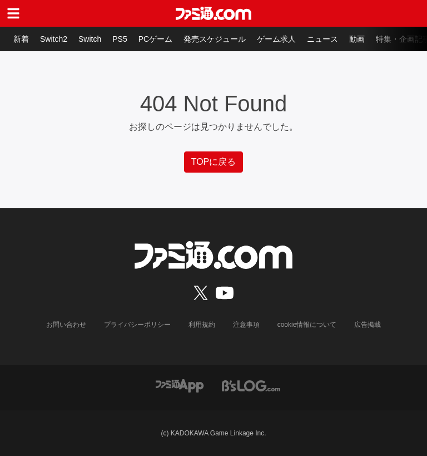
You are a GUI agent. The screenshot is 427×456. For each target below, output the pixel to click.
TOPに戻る (213, 161)
